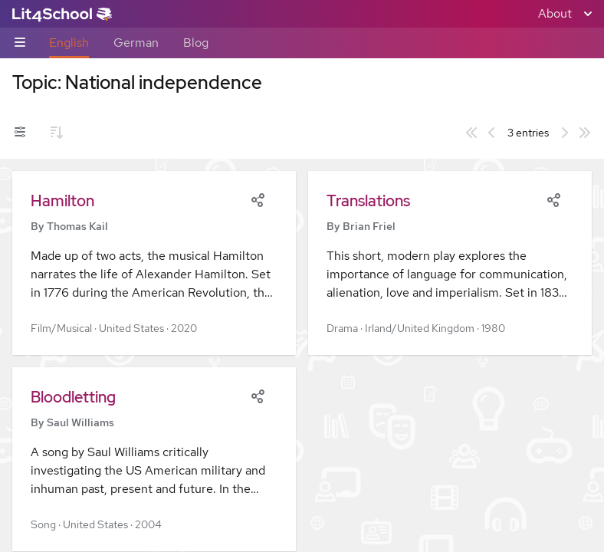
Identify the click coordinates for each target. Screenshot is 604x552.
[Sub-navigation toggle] (20, 43)
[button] (154, 263)
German (136, 42)
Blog (195, 42)
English (69, 42)
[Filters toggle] (20, 132)
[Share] (257, 198)
